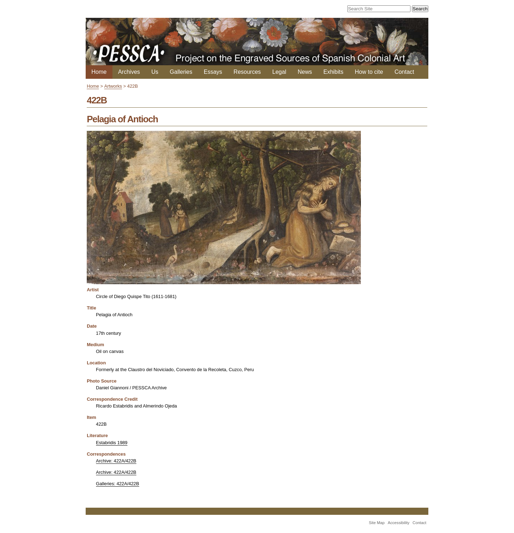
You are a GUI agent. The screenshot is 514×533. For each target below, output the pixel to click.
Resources (247, 72)
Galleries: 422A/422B (117, 483)
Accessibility (398, 523)
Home (99, 72)
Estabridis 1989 (111, 442)
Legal (279, 72)
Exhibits (333, 72)
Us (154, 72)
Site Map (376, 523)
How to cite (369, 72)
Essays (213, 72)
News (305, 72)
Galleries (181, 72)
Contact (404, 72)
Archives (129, 72)
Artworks (113, 86)
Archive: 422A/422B (116, 460)
